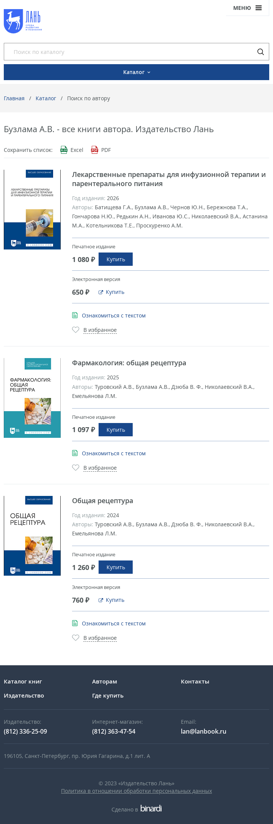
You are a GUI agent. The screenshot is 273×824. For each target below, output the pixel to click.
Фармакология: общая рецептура (129, 362)
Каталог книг (23, 681)
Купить (116, 259)
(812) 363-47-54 (113, 731)
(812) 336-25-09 (25, 731)
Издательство (24, 695)
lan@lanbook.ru (203, 731)
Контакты (195, 681)
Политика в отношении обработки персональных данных (136, 790)
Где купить (108, 695)
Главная (14, 98)
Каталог (46, 98)
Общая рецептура (102, 500)
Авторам (104, 681)
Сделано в (136, 809)
